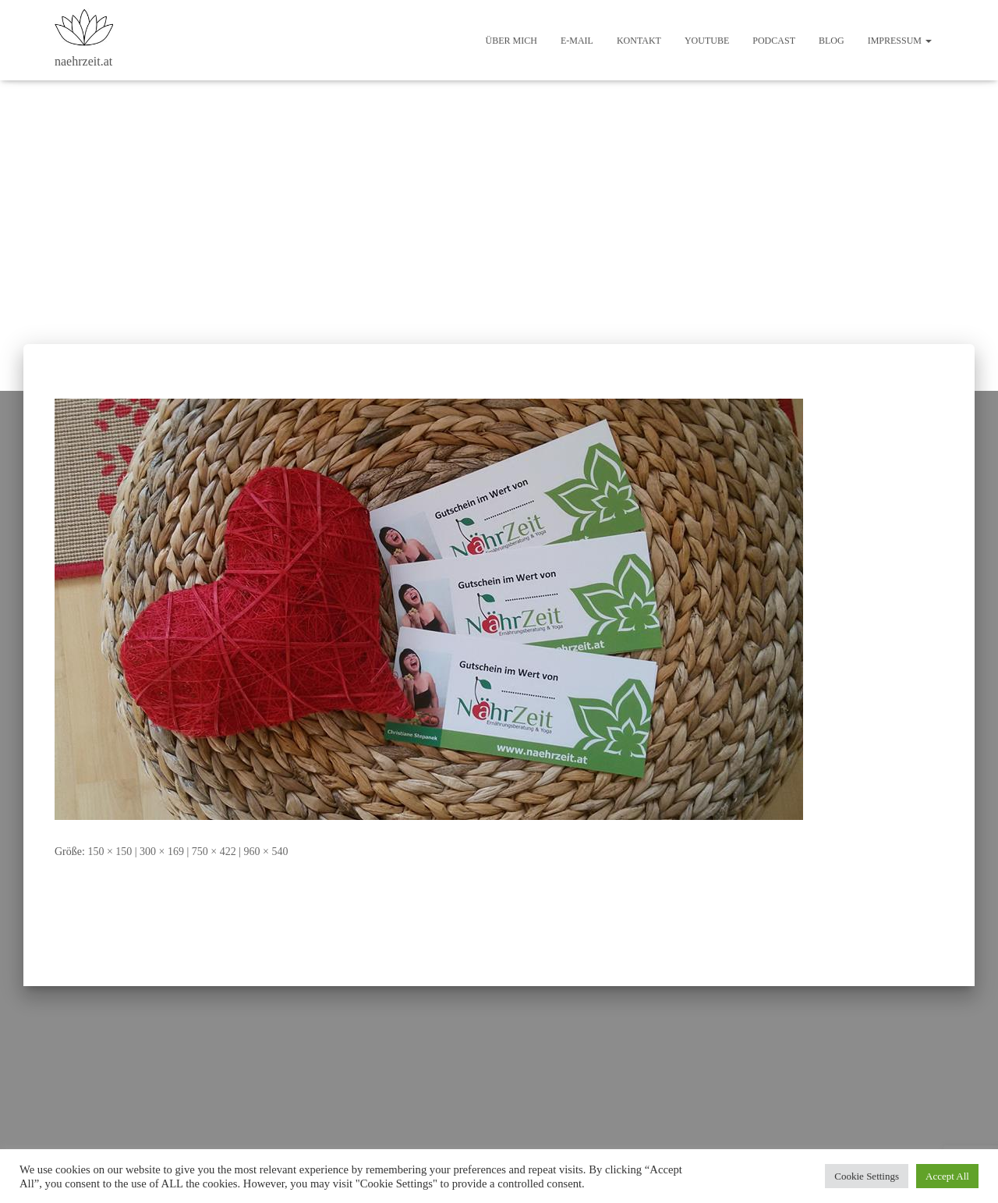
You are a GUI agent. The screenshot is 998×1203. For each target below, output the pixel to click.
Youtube (707, 40)
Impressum (900, 40)
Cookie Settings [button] (866, 1176)
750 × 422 (214, 851)
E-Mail (577, 40)
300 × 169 (162, 851)
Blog (831, 40)
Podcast (773, 40)
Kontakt (639, 40)
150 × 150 (109, 851)
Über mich (511, 40)
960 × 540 (266, 851)
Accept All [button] (947, 1176)
